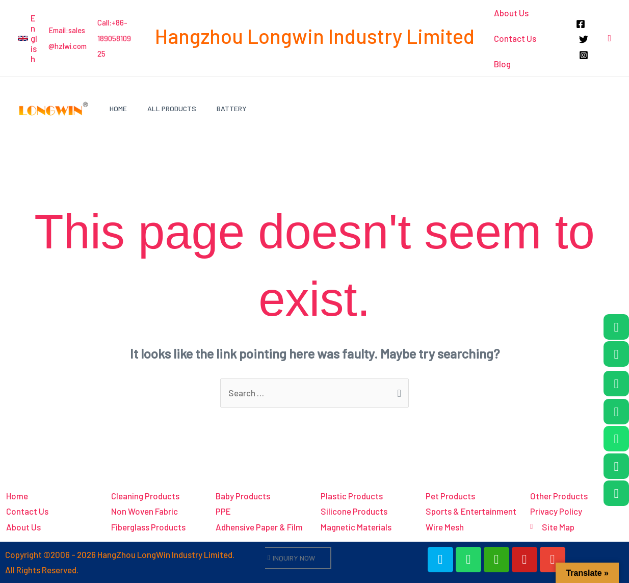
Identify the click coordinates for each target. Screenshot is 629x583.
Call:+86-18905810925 (114, 38)
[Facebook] (580, 24)
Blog (501, 64)
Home (118, 108)
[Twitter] (583, 39)
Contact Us (514, 38)
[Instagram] (583, 55)
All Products (171, 108)
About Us (510, 13)
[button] (28, 38)
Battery (232, 108)
